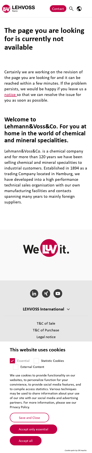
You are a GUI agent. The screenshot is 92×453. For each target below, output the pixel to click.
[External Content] (15, 367)
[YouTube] (58, 293)
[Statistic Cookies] (36, 360)
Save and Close (29, 417)
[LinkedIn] (34, 293)
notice (10, 94)
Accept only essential (33, 429)
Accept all (26, 441)
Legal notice (46, 337)
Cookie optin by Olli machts (76, 450)
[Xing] (46, 293)
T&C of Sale (46, 323)
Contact (58, 9)
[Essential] (12, 360)
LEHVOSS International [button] (43, 309)
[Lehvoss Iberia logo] (18, 8)
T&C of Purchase (46, 330)
